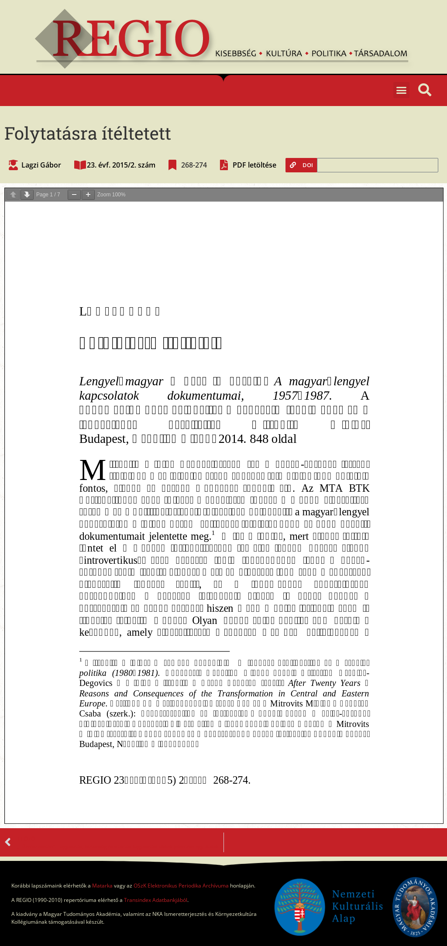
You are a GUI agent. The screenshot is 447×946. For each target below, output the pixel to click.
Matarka (102, 885)
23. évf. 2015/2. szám (121, 165)
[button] (401, 90)
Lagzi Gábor (41, 165)
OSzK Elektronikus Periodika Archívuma (181, 885)
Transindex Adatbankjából (155, 900)
